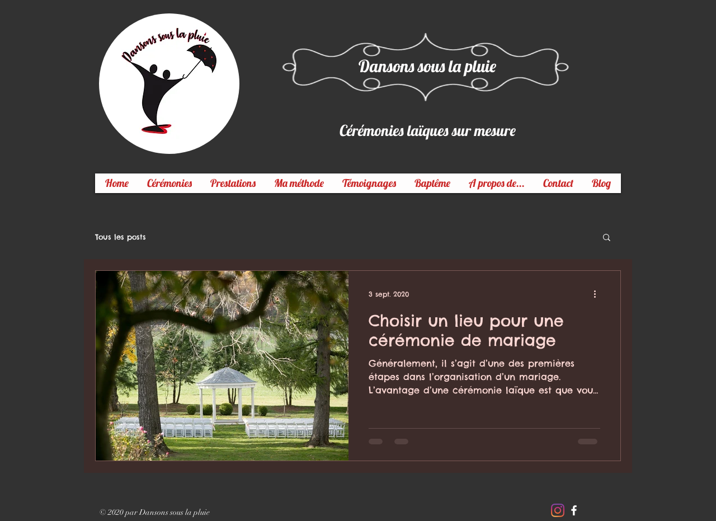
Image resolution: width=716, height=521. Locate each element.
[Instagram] (557, 510)
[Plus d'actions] (598, 294)
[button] (606, 238)
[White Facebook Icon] (574, 510)
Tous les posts (120, 236)
